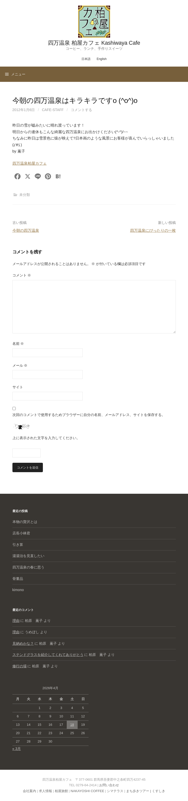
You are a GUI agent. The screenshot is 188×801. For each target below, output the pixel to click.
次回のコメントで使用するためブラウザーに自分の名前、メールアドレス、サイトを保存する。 (88, 415)
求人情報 (45, 791)
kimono (18, 590)
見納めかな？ (23, 643)
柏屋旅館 (61, 791)
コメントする (81, 110)
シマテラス (115, 791)
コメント (21, 275)
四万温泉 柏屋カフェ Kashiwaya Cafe (94, 43)
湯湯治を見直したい (28, 556)
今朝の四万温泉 (25, 230)
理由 (16, 621)
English (102, 59)
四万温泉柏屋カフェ (29, 163)
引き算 (17, 545)
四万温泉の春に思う (28, 567)
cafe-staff (53, 110)
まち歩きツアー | (139, 791)
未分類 (24, 195)
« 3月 (16, 749)
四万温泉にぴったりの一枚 (153, 230)
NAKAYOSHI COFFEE (87, 791)
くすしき (158, 791)
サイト (17, 387)
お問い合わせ (109, 785)
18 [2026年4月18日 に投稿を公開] (72, 725)
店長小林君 (21, 533)
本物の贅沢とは (24, 522)
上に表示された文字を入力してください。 (46, 438)
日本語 (86, 59)
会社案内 (29, 791)
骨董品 (17, 579)
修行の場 (19, 666)
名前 (18, 344)
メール (20, 365)
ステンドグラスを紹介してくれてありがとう (47, 655)
